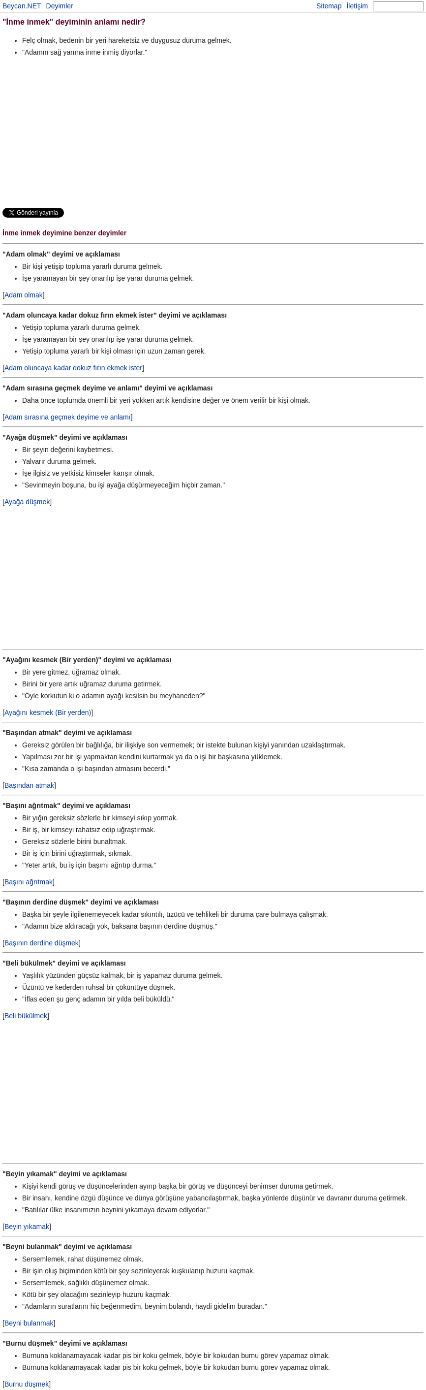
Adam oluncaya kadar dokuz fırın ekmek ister (73, 368)
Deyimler (59, 6)
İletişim (357, 6)
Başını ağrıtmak (28, 882)
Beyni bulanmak (29, 1323)
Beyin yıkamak (26, 1226)
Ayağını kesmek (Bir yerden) (47, 712)
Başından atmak (29, 785)
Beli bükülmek (25, 1016)
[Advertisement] (213, 132)
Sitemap (328, 6)
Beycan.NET (21, 6)
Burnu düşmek (26, 1384)
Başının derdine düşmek (41, 943)
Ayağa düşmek (27, 502)
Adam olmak (23, 295)
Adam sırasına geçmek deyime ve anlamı (67, 417)
